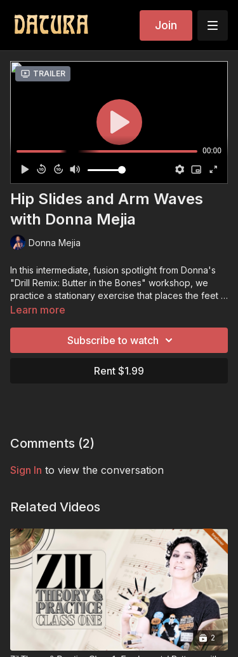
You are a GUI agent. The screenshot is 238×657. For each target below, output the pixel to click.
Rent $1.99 (119, 370)
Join (166, 25)
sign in (26, 470)
